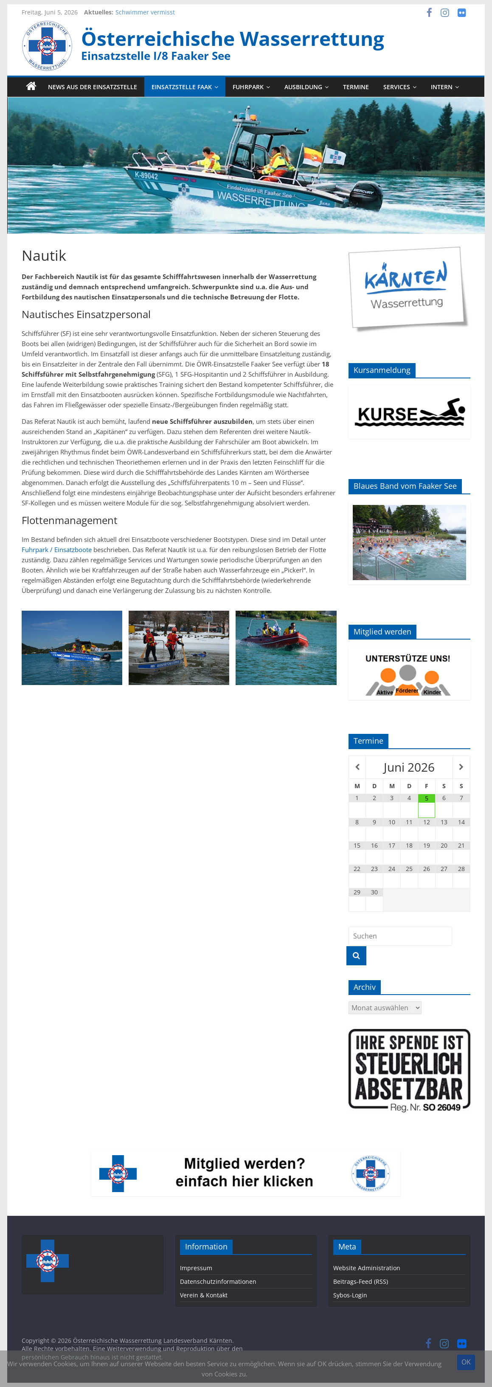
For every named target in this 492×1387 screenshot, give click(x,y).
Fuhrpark (248, 87)
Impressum (196, 1268)
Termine (356, 87)
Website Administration (366, 1268)
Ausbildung (303, 87)
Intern (442, 87)
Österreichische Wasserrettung (232, 38)
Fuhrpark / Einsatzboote (57, 549)
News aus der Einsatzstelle (92, 87)
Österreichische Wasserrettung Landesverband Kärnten (152, 1340)
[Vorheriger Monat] (357, 767)
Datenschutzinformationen (218, 1281)
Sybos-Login (350, 1295)
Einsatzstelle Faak (182, 87)
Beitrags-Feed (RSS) (360, 1281)
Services (396, 87)
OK (466, 1362)
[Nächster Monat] (461, 767)
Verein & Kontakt (204, 1295)
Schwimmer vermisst (145, 12)
